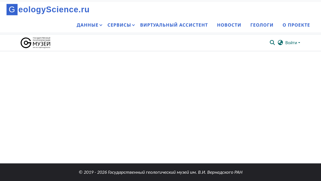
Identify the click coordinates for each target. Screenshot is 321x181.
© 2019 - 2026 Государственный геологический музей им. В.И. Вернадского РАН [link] (160, 172)
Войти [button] (291, 42)
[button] (36, 42)
